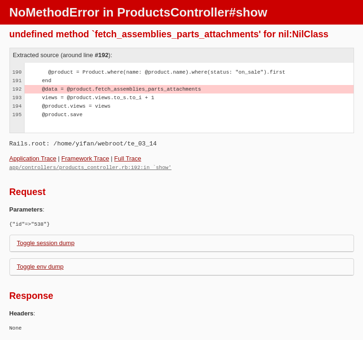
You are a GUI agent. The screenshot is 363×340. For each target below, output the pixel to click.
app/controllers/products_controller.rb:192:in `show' (90, 166)
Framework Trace (85, 158)
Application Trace (33, 158)
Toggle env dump (40, 266)
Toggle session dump (46, 242)
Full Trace (127, 158)
